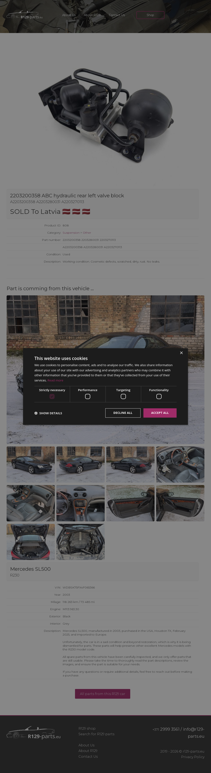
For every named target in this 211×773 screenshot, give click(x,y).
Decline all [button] (122, 413)
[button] (48, 413)
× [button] (181, 353)
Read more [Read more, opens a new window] (55, 380)
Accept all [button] (160, 413)
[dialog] (105, 386)
